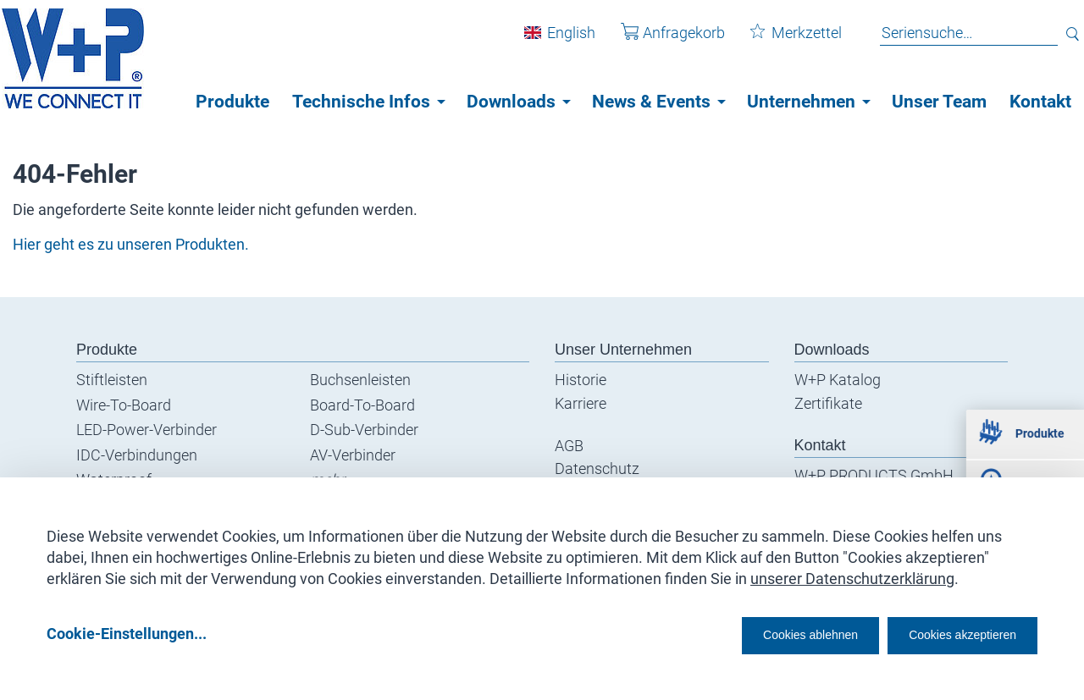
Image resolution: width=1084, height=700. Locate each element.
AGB (569, 446)
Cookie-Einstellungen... (127, 633)
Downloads (511, 101)
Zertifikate (828, 403)
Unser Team (939, 101)
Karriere (580, 403)
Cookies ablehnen (758, 633)
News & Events (651, 101)
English (558, 41)
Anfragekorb (660, 41)
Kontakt (1040, 101)
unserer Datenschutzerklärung (852, 572)
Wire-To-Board (123, 405)
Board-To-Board (362, 405)
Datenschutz (597, 468)
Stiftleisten (111, 380)
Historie (580, 380)
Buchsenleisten (360, 380)
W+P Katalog (837, 380)
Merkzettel (783, 41)
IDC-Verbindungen (136, 455)
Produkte (232, 101)
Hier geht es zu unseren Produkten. (131, 244)
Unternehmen (801, 101)
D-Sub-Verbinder (364, 429)
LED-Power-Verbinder (146, 429)
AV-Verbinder (352, 455)
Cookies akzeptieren (947, 633)
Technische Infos (361, 101)
